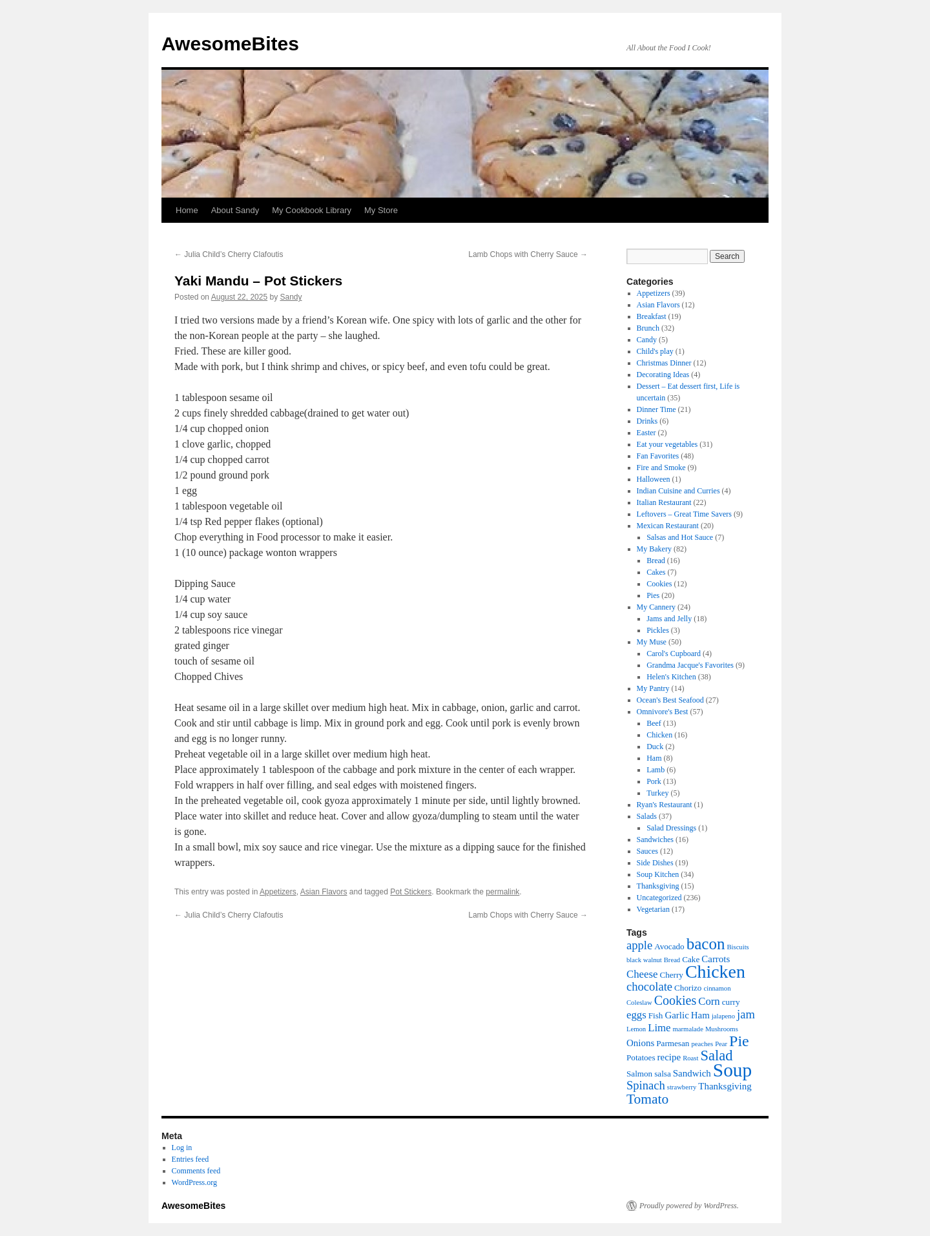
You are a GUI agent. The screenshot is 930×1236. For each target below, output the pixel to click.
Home (187, 210)
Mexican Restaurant (668, 525)
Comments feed (196, 1170)
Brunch (648, 328)
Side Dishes (655, 862)
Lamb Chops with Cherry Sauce (528, 254)
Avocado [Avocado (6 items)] (669, 946)
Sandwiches (655, 839)
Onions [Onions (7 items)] (640, 1043)
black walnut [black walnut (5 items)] (644, 959)
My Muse (651, 641)
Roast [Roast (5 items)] (690, 1058)
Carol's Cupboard (673, 653)
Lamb (655, 769)
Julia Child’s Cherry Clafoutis (229, 254)
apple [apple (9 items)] (639, 945)
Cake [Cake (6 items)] (690, 959)
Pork (653, 781)
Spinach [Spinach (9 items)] (645, 1085)
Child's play (655, 351)
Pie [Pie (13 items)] (739, 1041)
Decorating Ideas (663, 374)
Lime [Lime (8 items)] (659, 1028)
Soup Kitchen (658, 874)
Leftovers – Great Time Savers (684, 514)
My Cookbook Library (311, 210)
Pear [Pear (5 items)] (721, 1043)
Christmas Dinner (664, 362)
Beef (653, 723)
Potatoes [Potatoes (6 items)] (641, 1057)
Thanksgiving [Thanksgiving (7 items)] (724, 1086)
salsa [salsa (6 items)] (662, 1073)
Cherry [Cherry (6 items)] (671, 975)
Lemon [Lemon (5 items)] (636, 1029)
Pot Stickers (410, 891)
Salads (647, 816)
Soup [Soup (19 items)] (732, 1070)
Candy (647, 339)
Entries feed (190, 1159)
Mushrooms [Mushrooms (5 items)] (721, 1029)
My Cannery (656, 607)
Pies (652, 595)
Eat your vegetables (667, 444)
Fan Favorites (658, 455)
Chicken (659, 734)
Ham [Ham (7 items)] (700, 1015)
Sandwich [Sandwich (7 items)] (692, 1073)
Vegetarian (653, 909)
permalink (502, 891)
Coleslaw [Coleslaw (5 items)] (639, 1002)
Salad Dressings (671, 827)
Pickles (657, 630)
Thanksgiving (658, 886)
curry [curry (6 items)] (731, 1002)
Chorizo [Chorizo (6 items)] (687, 988)
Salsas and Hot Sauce (679, 537)
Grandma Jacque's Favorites (690, 665)
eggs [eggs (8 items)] (636, 1015)
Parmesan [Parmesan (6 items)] (672, 1043)
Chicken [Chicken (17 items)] (715, 972)
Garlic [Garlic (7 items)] (676, 1015)
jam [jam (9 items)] (746, 1014)
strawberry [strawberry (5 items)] (682, 1087)
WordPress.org (194, 1182)
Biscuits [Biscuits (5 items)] (738, 947)
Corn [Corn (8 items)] (709, 1001)
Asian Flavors (323, 891)
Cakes (655, 572)
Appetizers (278, 891)
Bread (655, 560)
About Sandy (235, 210)
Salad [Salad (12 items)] (716, 1055)
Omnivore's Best (662, 711)
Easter (646, 432)
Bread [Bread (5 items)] (672, 959)
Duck (654, 746)
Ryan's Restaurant (664, 804)
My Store (381, 210)
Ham (653, 758)
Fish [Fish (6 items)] (655, 1015)
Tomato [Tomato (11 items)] (647, 1099)
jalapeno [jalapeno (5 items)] (723, 1016)
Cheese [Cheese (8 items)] (641, 974)
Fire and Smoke (661, 467)
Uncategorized (659, 897)
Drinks (647, 421)
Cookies (659, 583)
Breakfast (651, 316)
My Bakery (654, 548)
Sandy (291, 297)
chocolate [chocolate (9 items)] (649, 986)
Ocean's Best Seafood (670, 700)
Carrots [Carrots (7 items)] (715, 959)
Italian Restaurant (664, 502)
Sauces (647, 851)
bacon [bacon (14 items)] (706, 944)
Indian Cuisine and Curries (678, 490)
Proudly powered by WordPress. (689, 1205)
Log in (182, 1147)
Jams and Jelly (669, 618)
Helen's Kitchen (671, 676)
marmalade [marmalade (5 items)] (688, 1029)
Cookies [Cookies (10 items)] (675, 1000)
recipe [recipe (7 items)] (669, 1057)
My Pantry (653, 688)
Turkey (657, 793)
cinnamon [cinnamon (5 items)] (716, 988)
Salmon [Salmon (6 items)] (639, 1073)
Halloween (653, 479)
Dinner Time (656, 409)
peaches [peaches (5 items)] (702, 1043)
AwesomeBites (230, 43)
